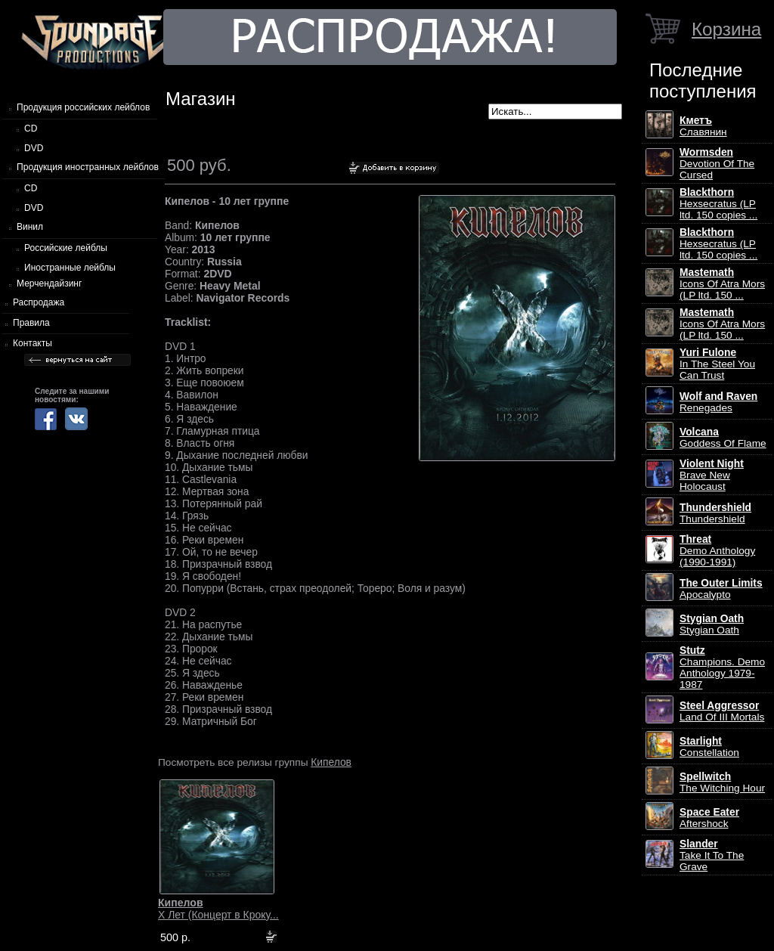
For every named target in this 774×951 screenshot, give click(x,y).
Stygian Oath (712, 624)
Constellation (709, 747)
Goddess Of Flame (723, 437)
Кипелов (331, 762)
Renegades (718, 402)
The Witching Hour (722, 782)
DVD (33, 148)
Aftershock (709, 818)
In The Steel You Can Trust (717, 364)
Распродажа (38, 302)
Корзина (726, 29)
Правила (31, 323)
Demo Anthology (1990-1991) (717, 551)
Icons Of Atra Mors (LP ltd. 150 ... (722, 284)
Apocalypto (721, 589)
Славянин (703, 126)
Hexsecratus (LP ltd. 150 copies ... (718, 204)
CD (30, 128)
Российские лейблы (65, 248)
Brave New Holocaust (712, 475)
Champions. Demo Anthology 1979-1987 (722, 667)
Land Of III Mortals (722, 711)
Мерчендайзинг (49, 283)
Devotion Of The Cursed (717, 164)
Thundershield (715, 513)
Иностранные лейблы (70, 267)
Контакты (32, 343)
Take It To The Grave (712, 855)
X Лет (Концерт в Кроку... (218, 909)
